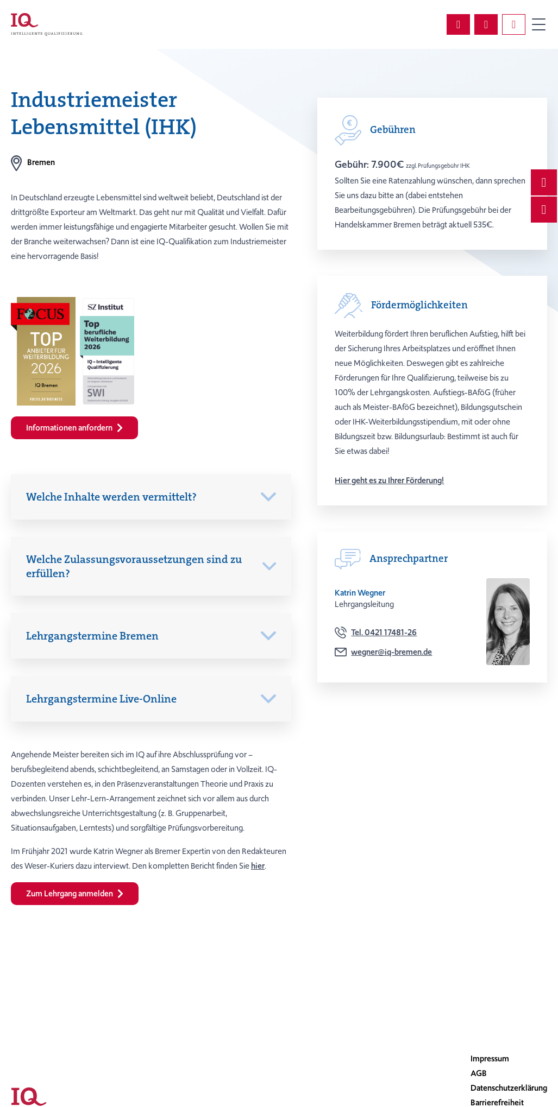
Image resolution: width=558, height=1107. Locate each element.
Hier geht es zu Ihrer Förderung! (389, 480)
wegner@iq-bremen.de (391, 652)
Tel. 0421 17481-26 (384, 632)
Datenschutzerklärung (509, 1088)
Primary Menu (538, 24)
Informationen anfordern (74, 428)
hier (258, 866)
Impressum (490, 1059)
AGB (479, 1073)
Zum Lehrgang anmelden (74, 894)
